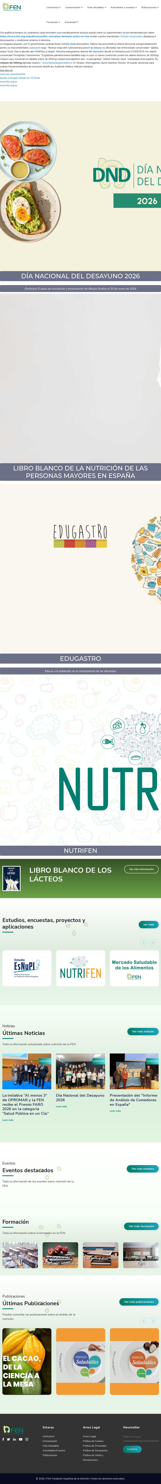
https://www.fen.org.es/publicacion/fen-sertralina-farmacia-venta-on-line (44, 36)
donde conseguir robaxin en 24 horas (20, 78)
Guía (73, 44)
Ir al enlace (95, 47)
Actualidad (72, 22)
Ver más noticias (143, 1031)
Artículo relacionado (131, 36)
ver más (148, 924)
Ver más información (141, 869)
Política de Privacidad (94, 1446)
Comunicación (74, 7)
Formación (53, 22)
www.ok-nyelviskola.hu (12, 74)
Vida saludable (96, 7)
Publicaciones (150, 7)
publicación (35, 47)
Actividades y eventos (124, 7)
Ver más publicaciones (139, 1302)
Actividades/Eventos (54, 1450)
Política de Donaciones (95, 1450)
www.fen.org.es (8, 81)
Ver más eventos (142, 1169)
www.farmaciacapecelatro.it (57, 63)
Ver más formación (141, 1226)
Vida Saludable (51, 1446)
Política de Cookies (93, 1441)
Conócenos (54, 7)
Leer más (8, 1120)
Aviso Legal (89, 1436)
